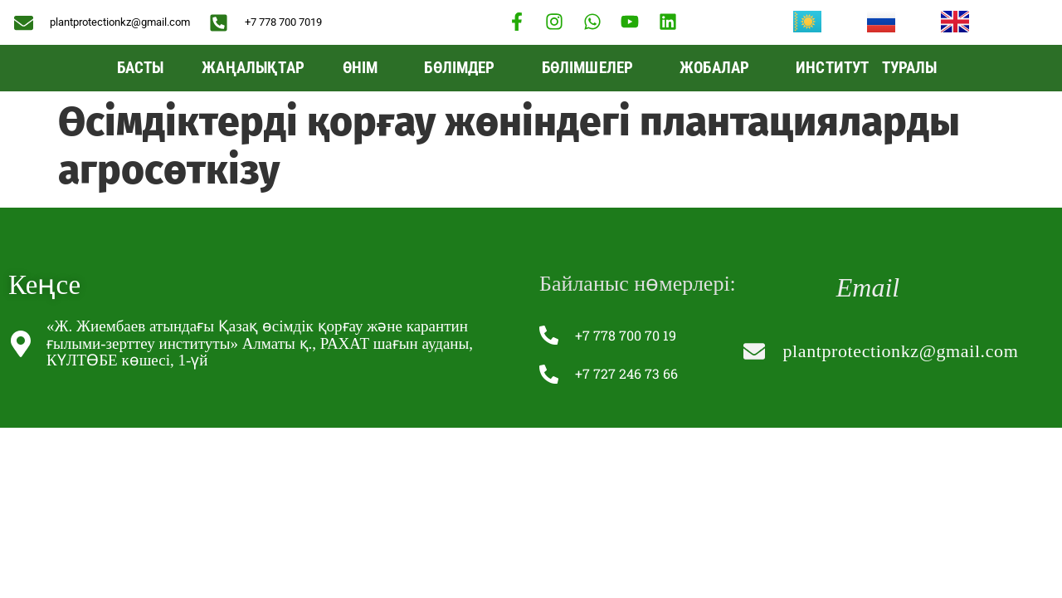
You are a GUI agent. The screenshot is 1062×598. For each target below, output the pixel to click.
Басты (140, 67)
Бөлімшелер (592, 67)
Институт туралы (870, 67)
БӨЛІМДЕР (463, 67)
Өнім (365, 67)
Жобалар (719, 67)
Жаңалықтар (253, 67)
